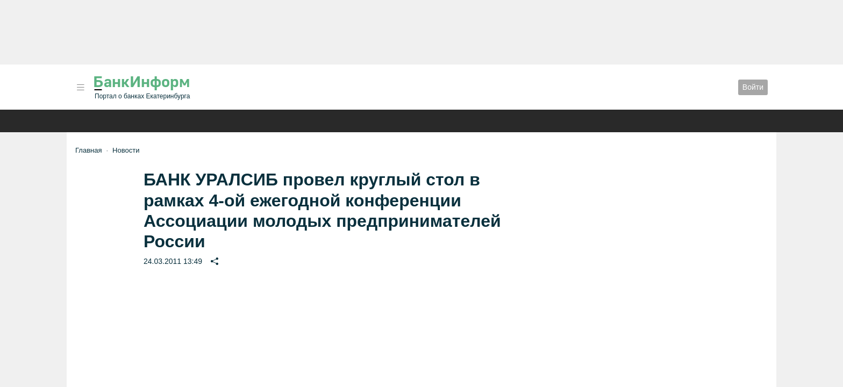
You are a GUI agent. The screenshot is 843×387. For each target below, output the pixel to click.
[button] (80, 87)
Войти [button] (752, 87)
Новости (125, 150)
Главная (88, 150)
